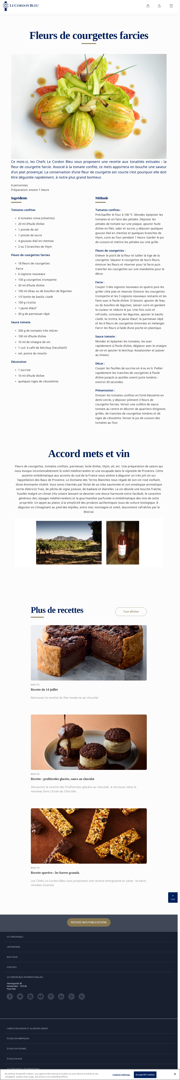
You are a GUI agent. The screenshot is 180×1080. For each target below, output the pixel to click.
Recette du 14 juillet (44, 692)
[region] (90, 1074)
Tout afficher (131, 611)
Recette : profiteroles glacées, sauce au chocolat (62, 782)
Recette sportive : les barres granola (55, 875)
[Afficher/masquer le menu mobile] (171, 6)
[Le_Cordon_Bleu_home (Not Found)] (21, 6)
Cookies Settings (121, 1074)
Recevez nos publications (89, 922)
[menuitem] (148, 6)
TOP (173, 897)
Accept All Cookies (145, 1074)
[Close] (174, 1074)
